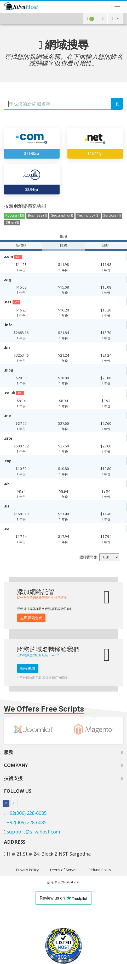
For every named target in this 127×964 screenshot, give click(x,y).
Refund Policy (99, 869)
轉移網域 (27, 668)
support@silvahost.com (33, 832)
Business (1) (37, 215)
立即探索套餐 (31, 617)
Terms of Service (63, 869)
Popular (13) (14, 215)
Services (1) (112, 215)
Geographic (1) (62, 215)
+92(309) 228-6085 (26, 813)
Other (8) (12, 222)
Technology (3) (88, 215)
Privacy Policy (27, 869)
